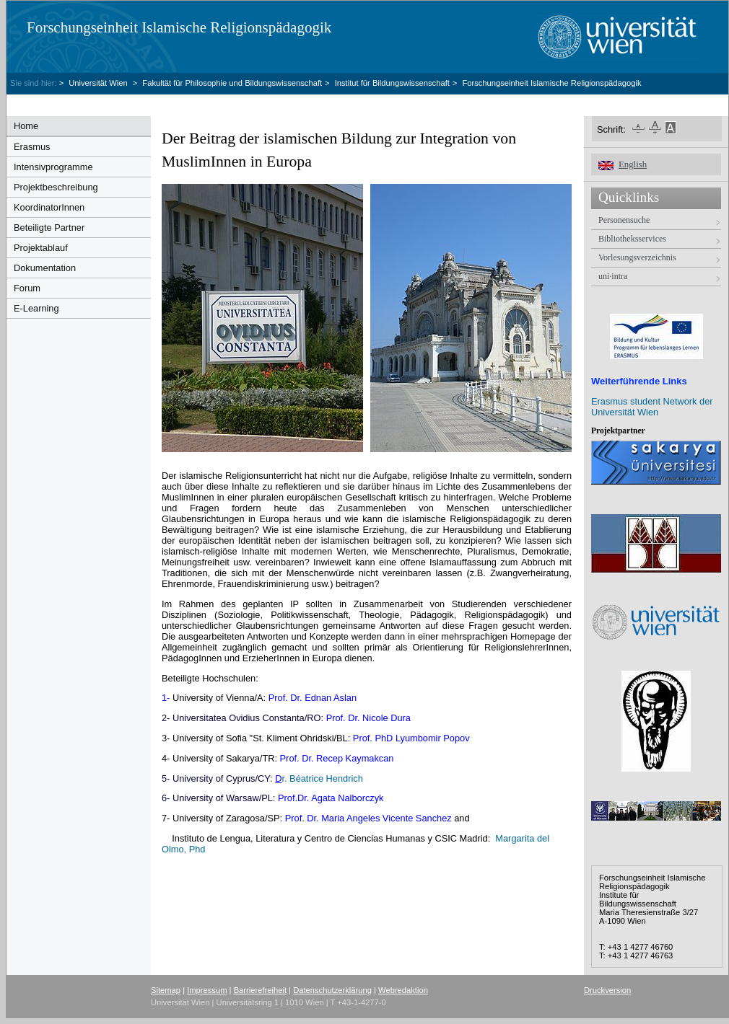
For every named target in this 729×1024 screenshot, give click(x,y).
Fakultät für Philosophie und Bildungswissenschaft (232, 83)
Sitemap (165, 990)
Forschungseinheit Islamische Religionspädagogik (179, 27)
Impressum (207, 990)
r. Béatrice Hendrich (319, 778)
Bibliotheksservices (632, 239)
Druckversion (607, 990)
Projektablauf (41, 247)
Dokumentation (45, 267)
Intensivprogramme (53, 167)
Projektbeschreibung (56, 187)
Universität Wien (99, 83)
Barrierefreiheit (260, 990)
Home (26, 125)
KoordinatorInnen (49, 207)
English (633, 164)
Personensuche (624, 220)
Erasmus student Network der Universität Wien (652, 407)
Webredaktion (403, 990)
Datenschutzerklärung (332, 990)
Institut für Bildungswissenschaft (392, 83)
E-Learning (36, 308)
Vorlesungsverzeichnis (637, 257)
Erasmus (32, 146)
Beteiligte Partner (49, 227)
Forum (27, 288)
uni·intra (612, 276)
